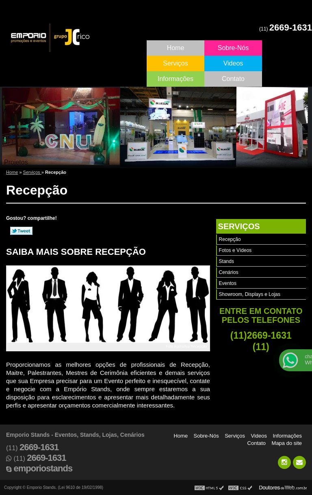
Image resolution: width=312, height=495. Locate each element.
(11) (285, 29)
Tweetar (21, 231)
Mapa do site (287, 443)
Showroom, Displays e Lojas (249, 294)
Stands (226, 261)
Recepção (230, 239)
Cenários (228, 272)
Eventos (227, 283)
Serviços (175, 63)
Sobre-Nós (233, 47)
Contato (233, 78)
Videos (233, 63)
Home (175, 47)
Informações (175, 78)
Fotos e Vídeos (235, 250)
